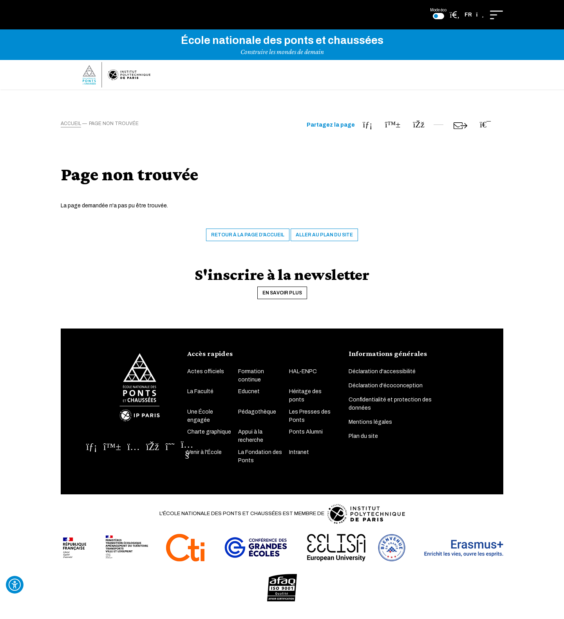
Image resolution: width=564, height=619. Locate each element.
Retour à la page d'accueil (247, 239)
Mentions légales (370, 427)
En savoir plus (282, 297)
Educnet (249, 396)
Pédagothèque (257, 416)
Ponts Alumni (306, 436)
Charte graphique (209, 436)
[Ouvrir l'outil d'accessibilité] (15, 585)
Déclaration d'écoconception (386, 390)
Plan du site (363, 441)
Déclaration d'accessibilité (382, 376)
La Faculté (200, 396)
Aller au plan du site (324, 239)
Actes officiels (205, 376)
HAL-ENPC (303, 376)
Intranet (299, 457)
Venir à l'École (204, 457)
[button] (474, 15)
